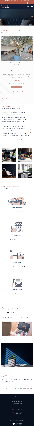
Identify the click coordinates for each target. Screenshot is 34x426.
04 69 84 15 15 (17, 399)
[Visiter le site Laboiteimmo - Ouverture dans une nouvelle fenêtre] (17, 423)
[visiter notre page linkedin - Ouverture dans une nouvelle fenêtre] (21, 413)
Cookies (22, 420)
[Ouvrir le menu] (31, 6)
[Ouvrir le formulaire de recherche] (28, 6)
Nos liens (12, 420)
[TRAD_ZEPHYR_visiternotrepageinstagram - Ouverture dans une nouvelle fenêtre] (17, 413)
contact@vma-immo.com (17, 401)
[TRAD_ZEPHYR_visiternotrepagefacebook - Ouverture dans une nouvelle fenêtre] (13, 413)
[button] (7, 98)
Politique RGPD (17, 420)
